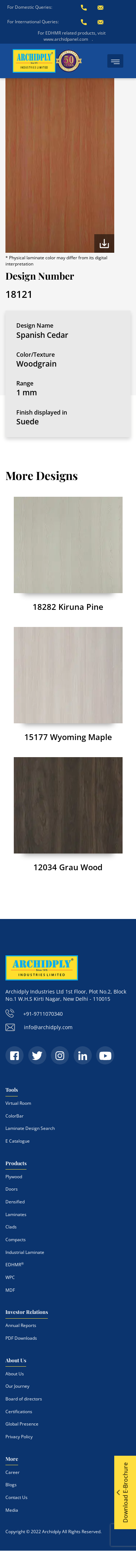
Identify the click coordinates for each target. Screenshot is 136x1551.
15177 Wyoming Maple (68, 736)
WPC (10, 1277)
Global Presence (21, 1424)
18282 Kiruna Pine (68, 606)
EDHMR (14, 1265)
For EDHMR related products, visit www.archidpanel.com (72, 36)
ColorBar (14, 1116)
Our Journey (17, 1386)
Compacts (15, 1239)
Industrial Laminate (24, 1252)
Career (12, 1472)
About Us (15, 1360)
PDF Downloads (21, 1338)
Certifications (18, 1411)
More (11, 1458)
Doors (11, 1189)
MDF (10, 1290)
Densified (15, 1202)
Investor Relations (26, 1311)
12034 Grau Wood (68, 867)
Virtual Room (18, 1103)
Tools (11, 1089)
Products (15, 1163)
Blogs (11, 1485)
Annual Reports (20, 1325)
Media (11, 1510)
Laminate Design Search (30, 1128)
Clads (11, 1227)
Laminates (15, 1214)
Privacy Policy (19, 1437)
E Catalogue (17, 1141)
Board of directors (23, 1399)
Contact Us (16, 1497)
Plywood (13, 1177)
